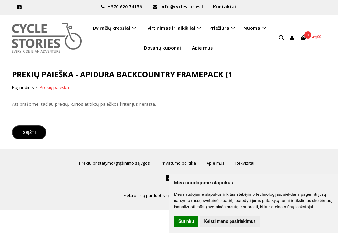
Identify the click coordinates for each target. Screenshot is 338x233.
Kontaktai (224, 7)
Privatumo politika (178, 163)
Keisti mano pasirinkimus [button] (230, 221)
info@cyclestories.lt (179, 7)
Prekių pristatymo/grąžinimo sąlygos (114, 163)
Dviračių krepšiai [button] (111, 28)
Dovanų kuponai (162, 48)
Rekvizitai (244, 163)
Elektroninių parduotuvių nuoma (153, 195)
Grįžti (29, 132)
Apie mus (202, 48)
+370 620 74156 (121, 7)
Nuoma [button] (251, 28)
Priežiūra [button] (219, 28)
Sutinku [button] (186, 221)
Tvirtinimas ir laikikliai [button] (169, 28)
